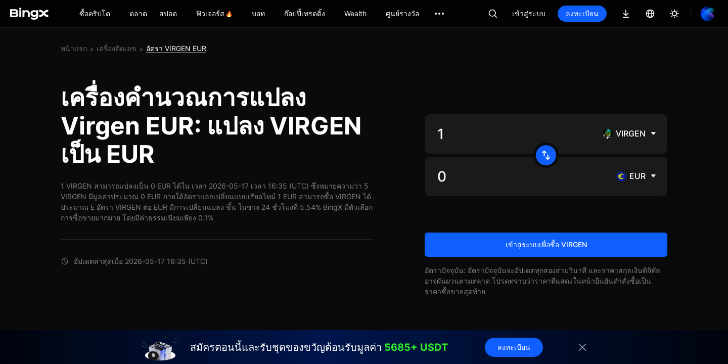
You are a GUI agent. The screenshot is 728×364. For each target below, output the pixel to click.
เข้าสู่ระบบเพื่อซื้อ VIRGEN (546, 244)
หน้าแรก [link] (74, 48)
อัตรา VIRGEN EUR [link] (176, 48)
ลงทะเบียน (582, 13)
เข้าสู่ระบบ (528, 13)
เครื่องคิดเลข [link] (116, 48)
